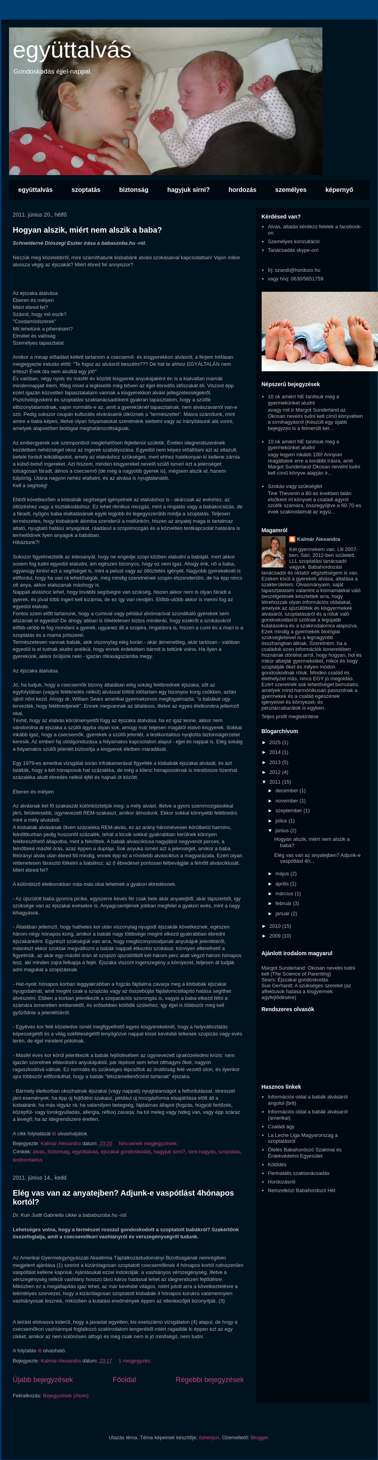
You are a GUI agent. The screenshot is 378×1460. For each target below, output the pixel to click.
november (287, 801)
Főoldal (124, 1380)
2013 (275, 762)
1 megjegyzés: (136, 1361)
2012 (275, 772)
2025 (275, 742)
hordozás (242, 189)
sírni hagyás (201, 1152)
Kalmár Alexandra (318, 539)
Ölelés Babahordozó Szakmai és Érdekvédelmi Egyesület (305, 1153)
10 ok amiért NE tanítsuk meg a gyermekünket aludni (303, 400)
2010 (275, 926)
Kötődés (277, 1164)
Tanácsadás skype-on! (293, 250)
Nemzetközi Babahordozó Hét (302, 1190)
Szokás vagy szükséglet (295, 486)
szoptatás (86, 189)
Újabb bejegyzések (43, 1380)
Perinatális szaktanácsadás (299, 1173)
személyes (291, 189)
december (287, 790)
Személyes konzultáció (294, 241)
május (282, 873)
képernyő (339, 189)
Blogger (259, 1437)
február (284, 903)
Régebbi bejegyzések (210, 1380)
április (282, 884)
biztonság (133, 189)
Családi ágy (281, 1126)
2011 (275, 782)
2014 (275, 752)
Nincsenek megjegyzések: (149, 1143)
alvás (39, 1152)
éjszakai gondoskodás (126, 1152)
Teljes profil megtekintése (290, 716)
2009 (275, 936)
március (285, 893)
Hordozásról (281, 1182)
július (281, 821)
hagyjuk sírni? (188, 189)
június (282, 830)
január (283, 913)
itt (54, 1134)
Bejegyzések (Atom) (66, 1396)
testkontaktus (28, 1160)
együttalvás (72, 49)
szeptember (289, 810)
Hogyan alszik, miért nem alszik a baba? (87, 230)
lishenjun (209, 1437)
